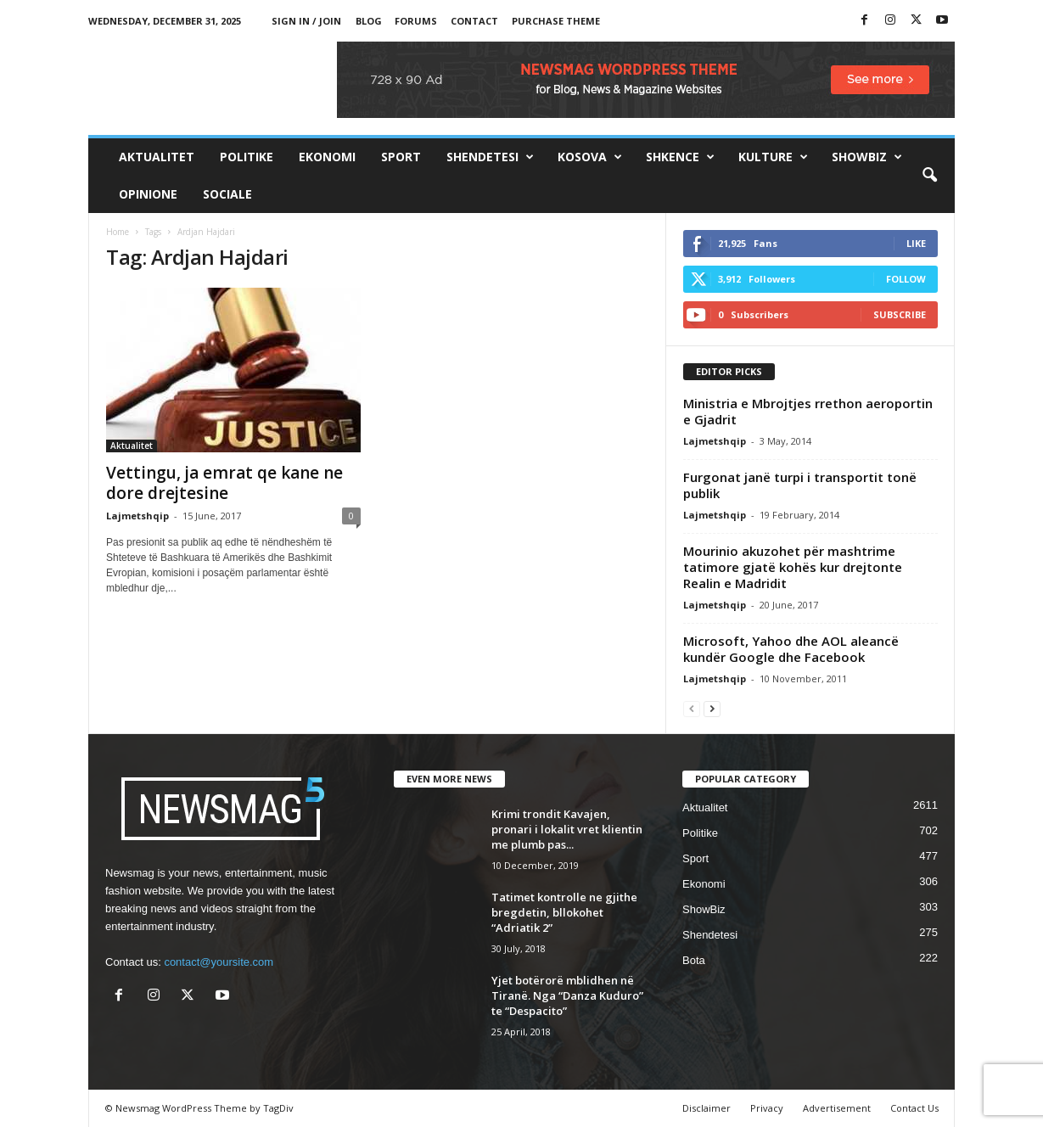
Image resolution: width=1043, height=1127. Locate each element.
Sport (401, 157)
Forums (416, 20)
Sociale (227, 194)
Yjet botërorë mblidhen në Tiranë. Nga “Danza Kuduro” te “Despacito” (567, 995)
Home (117, 232)
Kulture (773, 157)
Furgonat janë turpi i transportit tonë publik (800, 485)
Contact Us (914, 1108)
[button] (929, 175)
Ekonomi (327, 157)
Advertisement (837, 1108)
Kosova (590, 157)
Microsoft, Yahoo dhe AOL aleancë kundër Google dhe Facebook (791, 648)
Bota (693, 960)
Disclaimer (706, 1108)
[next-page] (712, 708)
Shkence (680, 157)
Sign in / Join (306, 20)
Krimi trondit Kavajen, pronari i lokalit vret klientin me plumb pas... (566, 829)
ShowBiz (867, 157)
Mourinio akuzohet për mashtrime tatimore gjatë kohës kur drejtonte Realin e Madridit (792, 567)
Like (916, 243)
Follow (906, 278)
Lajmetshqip (137, 515)
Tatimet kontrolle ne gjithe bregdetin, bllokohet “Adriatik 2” (564, 912)
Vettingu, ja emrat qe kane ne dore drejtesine (224, 483)
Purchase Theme (556, 20)
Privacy (766, 1108)
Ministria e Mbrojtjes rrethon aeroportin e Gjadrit (808, 411)
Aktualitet (156, 157)
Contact (474, 20)
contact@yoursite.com (218, 962)
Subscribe (899, 314)
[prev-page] (691, 708)
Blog (369, 20)
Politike (246, 157)
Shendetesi (490, 157)
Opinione (148, 194)
